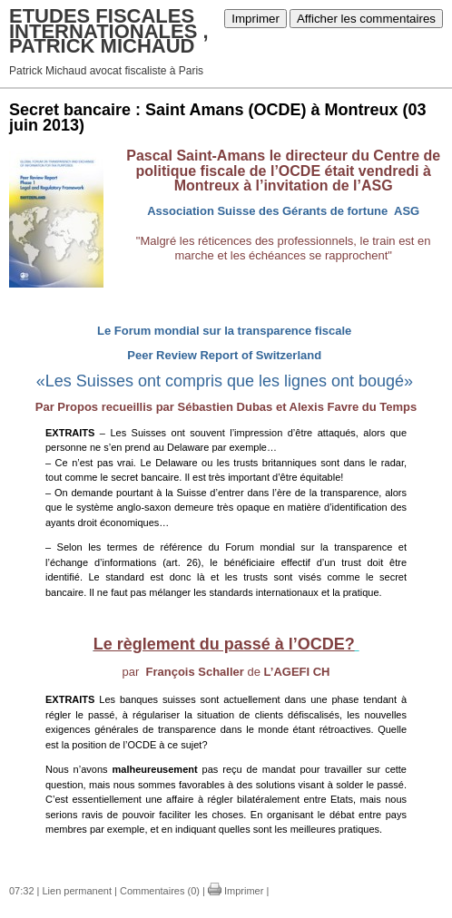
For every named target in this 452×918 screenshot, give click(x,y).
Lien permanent (77, 890)
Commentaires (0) (160, 890)
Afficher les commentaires (366, 18)
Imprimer (255, 18)
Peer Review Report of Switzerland (224, 355)
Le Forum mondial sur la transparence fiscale (224, 330)
